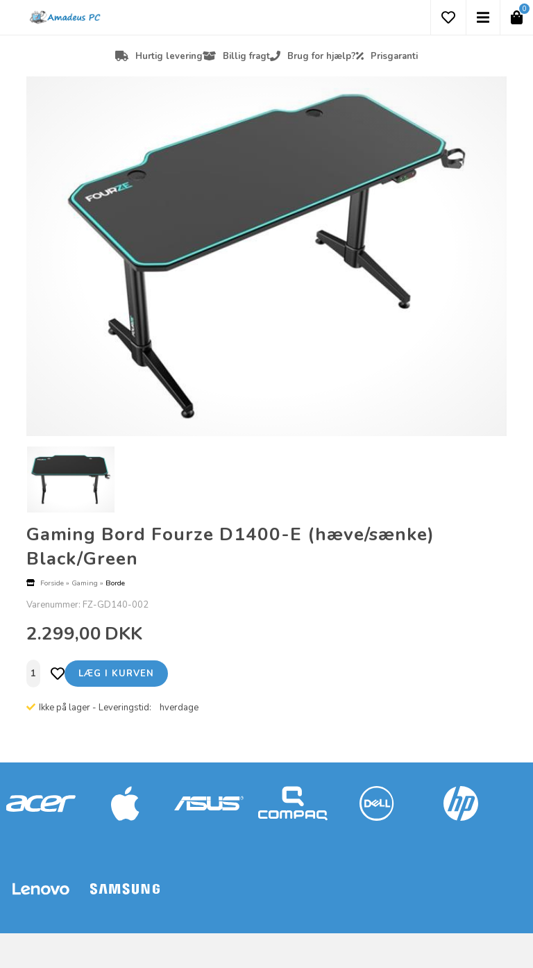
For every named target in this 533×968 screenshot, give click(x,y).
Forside (52, 583)
